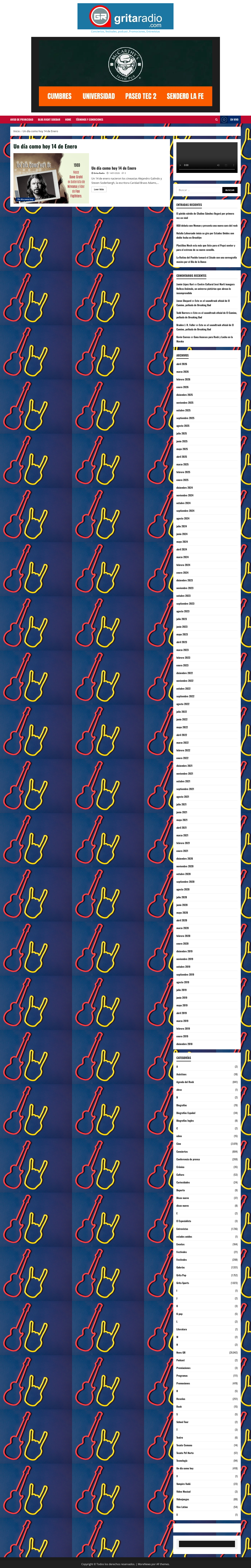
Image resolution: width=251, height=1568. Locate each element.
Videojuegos (182, 1499)
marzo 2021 (182, 835)
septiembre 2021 (185, 789)
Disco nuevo (182, 1198)
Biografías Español (185, 1113)
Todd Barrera (183, 313)
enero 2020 (182, 943)
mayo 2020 (182, 912)
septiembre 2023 (185, 603)
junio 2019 (181, 997)
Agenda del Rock (185, 1082)
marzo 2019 (182, 1021)
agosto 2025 (182, 426)
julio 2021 (181, 804)
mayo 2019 (182, 1005)
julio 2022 (181, 712)
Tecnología (181, 1460)
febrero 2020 (183, 936)
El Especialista (183, 1221)
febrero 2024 (183, 565)
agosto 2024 (182, 518)
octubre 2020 (183, 874)
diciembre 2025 (184, 395)
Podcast (180, 1360)
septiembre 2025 (185, 418)
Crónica (180, 1167)
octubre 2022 (183, 688)
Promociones (183, 1383)
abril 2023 (181, 642)
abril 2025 (181, 457)
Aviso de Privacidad (21, 119)
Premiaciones (183, 1368)
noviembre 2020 (185, 866)
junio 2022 (181, 719)
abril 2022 (181, 735)
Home (68, 119)
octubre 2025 (183, 410)
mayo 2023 (182, 634)
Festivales (181, 1252)
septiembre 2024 (185, 511)
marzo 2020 (182, 928)
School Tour (182, 1422)
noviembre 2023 (184, 588)
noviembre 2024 (184, 495)
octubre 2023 (183, 596)
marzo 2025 (182, 464)
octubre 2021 (183, 781)
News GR (181, 1352)
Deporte (180, 1190)
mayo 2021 (181, 820)
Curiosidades (183, 1182)
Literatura (181, 1329)
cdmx (179, 1136)
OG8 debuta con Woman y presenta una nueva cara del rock (207, 225)
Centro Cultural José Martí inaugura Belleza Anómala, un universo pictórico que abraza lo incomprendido (205, 288)
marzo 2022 (182, 742)
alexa (179, 1090)
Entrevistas (182, 1229)
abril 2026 (181, 364)
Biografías (181, 1105)
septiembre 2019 (185, 974)
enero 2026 (182, 387)
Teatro (179, 1437)
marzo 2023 (182, 650)
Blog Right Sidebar (49, 119)
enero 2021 (182, 851)
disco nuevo (182, 1205)
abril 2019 (181, 1013)
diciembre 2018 (184, 1044)
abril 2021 (181, 827)
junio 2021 (181, 812)
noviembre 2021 (184, 773)
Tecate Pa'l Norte (185, 1453)
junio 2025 (181, 441)
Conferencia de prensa (188, 1159)
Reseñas (180, 1399)
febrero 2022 (183, 750)
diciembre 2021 (184, 766)
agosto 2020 (183, 889)
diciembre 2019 (184, 951)
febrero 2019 (183, 1028)
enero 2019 (182, 1036)
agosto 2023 (182, 611)
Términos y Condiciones (89, 119)
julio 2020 (181, 897)
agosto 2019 (182, 982)
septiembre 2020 (185, 882)
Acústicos (181, 1074)
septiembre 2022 (185, 696)
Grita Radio (99, 173)
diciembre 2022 (184, 673)
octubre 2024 (183, 503)
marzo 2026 (182, 372)
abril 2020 (181, 920)
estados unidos (184, 1236)
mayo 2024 (182, 542)
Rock (179, 1406)
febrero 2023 (183, 657)
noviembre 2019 (184, 959)
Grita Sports (182, 1283)
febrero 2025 (183, 472)
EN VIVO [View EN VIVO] (229, 119)
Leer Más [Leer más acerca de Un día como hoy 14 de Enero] (100, 190)
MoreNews (144, 1564)
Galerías (180, 1267)
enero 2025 (182, 480)
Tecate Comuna (184, 1445)
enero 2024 (182, 572)
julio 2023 (181, 619)
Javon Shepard (183, 301)
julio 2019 (181, 990)
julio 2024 (181, 526)
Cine (178, 1144)
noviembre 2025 (184, 402)
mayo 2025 (182, 449)
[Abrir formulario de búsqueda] (216, 120)
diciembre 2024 (184, 487)
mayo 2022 (182, 727)
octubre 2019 (183, 967)
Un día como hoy (25, 199)
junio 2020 (182, 905)
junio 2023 (181, 627)
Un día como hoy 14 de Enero (51, 178)
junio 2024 (181, 534)
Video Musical (183, 1491)
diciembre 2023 (184, 580)
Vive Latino (182, 1507)
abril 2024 (181, 549)
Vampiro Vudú (183, 1484)
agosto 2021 (182, 797)
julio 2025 (181, 433)
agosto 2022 (182, 704)
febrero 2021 (183, 843)
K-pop (179, 1314)
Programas (182, 1375)
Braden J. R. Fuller (185, 325)
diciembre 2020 (184, 858)
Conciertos (182, 1151)
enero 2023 (182, 665)
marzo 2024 (182, 557)
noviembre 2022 (184, 681)
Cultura (180, 1175)
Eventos (180, 1244)
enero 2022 (182, 758)
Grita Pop (181, 1275)
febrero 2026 (183, 379)
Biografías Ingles (185, 1120)
